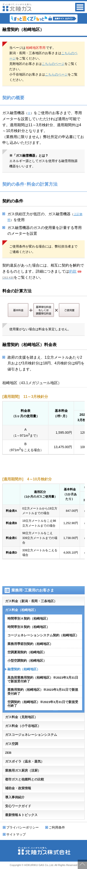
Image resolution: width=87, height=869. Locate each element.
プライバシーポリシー (22, 827)
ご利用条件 (57, 827)
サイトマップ (16, 834)
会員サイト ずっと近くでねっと (44, 18)
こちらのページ (53, 64)
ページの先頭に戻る (82, 864)
